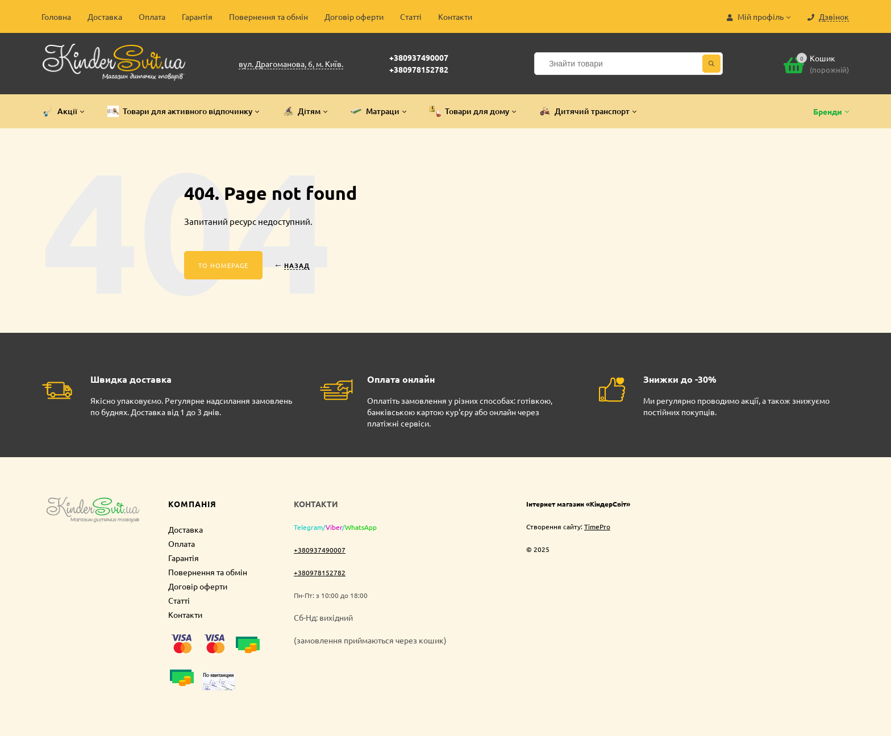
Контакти (455, 16)
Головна (56, 16)
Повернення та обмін (268, 16)
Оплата (152, 16)
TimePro (597, 526)
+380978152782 (418, 69)
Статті (411, 16)
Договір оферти (354, 16)
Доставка (105, 16)
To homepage (223, 265)
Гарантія (197, 16)
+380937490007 (418, 57)
